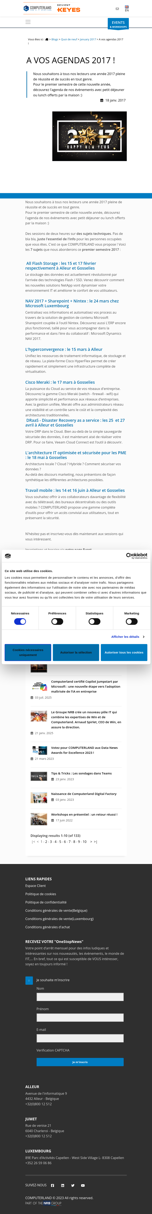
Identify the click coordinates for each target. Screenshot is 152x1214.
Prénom (43, 1009)
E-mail (41, 1029)
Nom (40, 988)
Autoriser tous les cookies (124, 652)
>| (96, 841)
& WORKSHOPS (118, 24)
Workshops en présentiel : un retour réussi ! (84, 814)
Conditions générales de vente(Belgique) (56, 910)
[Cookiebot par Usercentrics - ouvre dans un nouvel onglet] (129, 556)
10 (84, 841)
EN (127, 8)
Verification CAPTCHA (53, 1050)
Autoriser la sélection (76, 652)
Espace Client (35, 885)
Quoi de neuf (69, 39)
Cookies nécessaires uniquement (28, 652)
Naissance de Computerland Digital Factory (84, 794)
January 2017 (88, 39)
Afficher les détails (125, 636)
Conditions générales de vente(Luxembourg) (59, 918)
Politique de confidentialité (46, 902)
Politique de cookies (40, 894)
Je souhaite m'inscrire (53, 980)
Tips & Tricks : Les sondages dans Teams (81, 773)
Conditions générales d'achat (47, 927)
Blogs (54, 39)
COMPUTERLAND (38, 1198)
